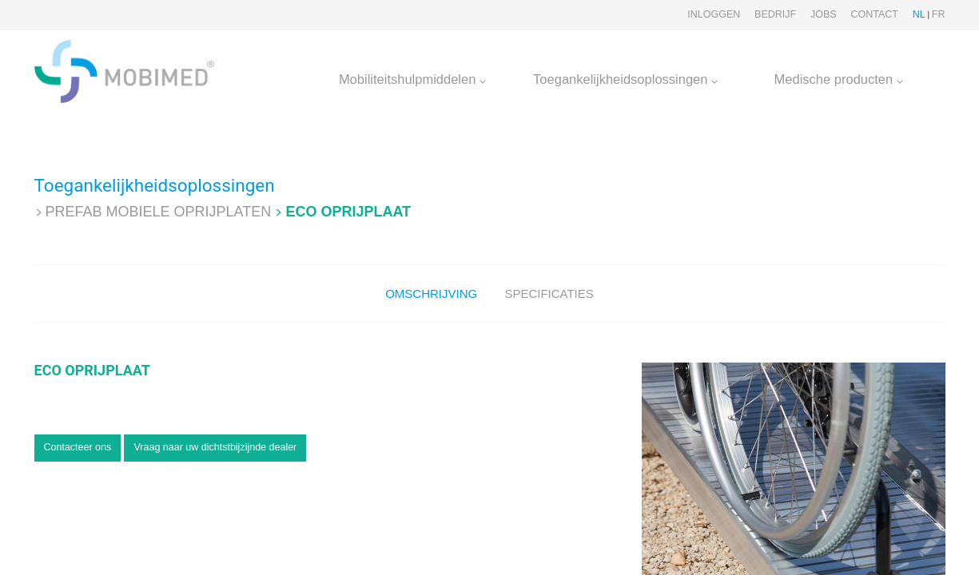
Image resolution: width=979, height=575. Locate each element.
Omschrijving (431, 293)
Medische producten (838, 79)
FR (938, 14)
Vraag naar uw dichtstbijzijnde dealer (214, 447)
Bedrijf (775, 14)
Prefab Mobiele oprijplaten (159, 212)
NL (919, 14)
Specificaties (548, 293)
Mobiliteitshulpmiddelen (412, 79)
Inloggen (713, 14)
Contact (874, 14)
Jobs (823, 14)
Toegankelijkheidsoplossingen (625, 79)
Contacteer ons (78, 447)
